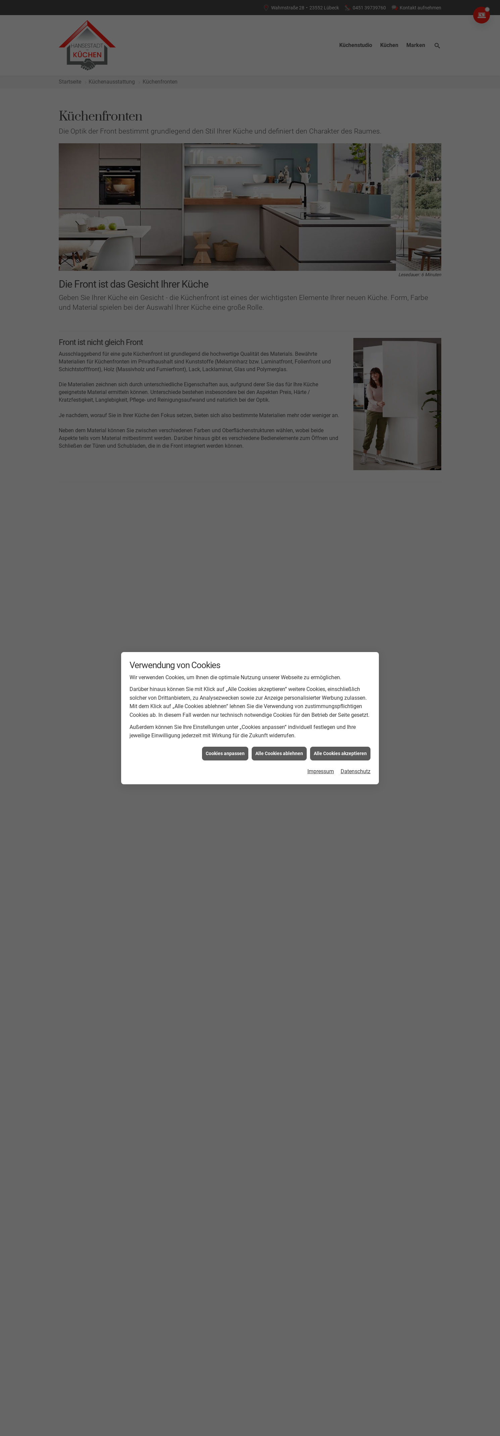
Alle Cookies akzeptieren (340, 753)
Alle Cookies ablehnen (279, 753)
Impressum (320, 771)
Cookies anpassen (225, 753)
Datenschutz (355, 771)
